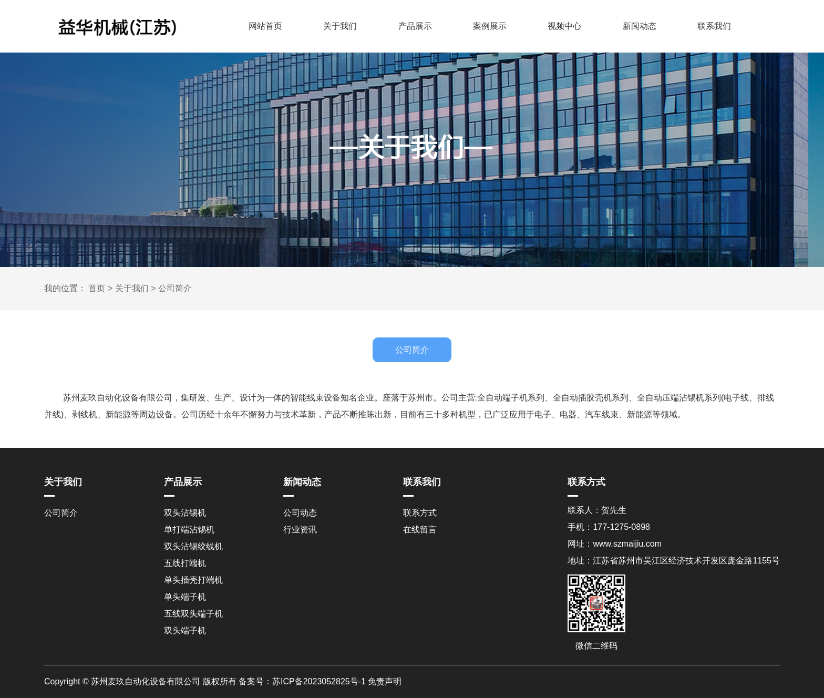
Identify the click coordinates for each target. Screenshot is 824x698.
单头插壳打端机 (193, 580)
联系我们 (714, 26)
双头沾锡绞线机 (193, 546)
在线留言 (420, 529)
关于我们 (340, 26)
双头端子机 (185, 630)
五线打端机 (185, 563)
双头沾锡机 (185, 512)
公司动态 (300, 512)
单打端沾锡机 (189, 529)
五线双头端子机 (193, 613)
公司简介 (175, 288)
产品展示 (415, 26)
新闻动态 (639, 26)
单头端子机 (185, 596)
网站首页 (265, 26)
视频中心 (564, 26)
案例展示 (490, 26)
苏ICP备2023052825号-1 (319, 681)
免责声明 (384, 681)
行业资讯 (300, 529)
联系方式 (420, 512)
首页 (96, 288)
